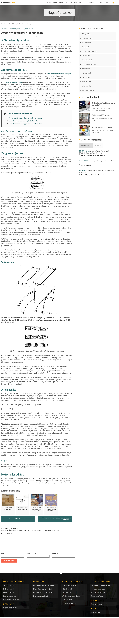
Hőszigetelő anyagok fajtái (42, 589)
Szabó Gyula (83, 158)
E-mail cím (31, 554)
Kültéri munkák (87, 65)
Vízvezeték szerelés (89, 79)
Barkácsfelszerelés (88, 37)
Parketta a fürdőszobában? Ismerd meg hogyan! (25, 118)
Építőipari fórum (96, 605)
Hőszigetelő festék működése (43, 586)
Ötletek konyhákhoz (69, 586)
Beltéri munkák (87, 40)
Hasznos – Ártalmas (98, 589)
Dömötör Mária (84, 139)
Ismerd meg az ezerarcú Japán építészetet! (24, 121)
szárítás (14, 83)
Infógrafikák (9, 605)
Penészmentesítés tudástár (100, 586)
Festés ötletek (76, 2)
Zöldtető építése (97, 597)
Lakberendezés (87, 68)
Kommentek (86, 133)
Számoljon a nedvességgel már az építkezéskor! (25, 124)
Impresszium (95, 613)
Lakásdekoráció (67, 589)
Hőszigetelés (63, 2)
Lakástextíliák (67, 593)
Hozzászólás (6, 534)
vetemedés (29, 29)
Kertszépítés (86, 61)
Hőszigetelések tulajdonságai (43, 593)
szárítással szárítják (59, 74)
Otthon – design (51, 2)
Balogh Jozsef (83, 148)
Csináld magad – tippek (13, 582)
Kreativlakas (8, 2)
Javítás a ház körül (9, 586)
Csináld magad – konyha (90, 47)
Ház (85, 2)
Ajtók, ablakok (87, 33)
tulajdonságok (18, 29)
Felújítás (92, 2)
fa (10, 29)
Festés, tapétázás (88, 54)
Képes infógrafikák (10, 608)
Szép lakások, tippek (69, 604)
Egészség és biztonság (100, 582)
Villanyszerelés (87, 75)
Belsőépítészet (67, 600)
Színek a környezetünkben (71, 597)
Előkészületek (87, 51)
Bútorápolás (86, 44)
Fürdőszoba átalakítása (90, 58)
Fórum (99, 133)
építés (5, 29)
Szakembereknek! (104, 2)
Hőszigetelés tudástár (40, 597)
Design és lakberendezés (72, 582)
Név (3, 554)
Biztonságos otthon (98, 593)
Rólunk (94, 609)
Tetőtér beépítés (88, 72)
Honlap (55, 554)
